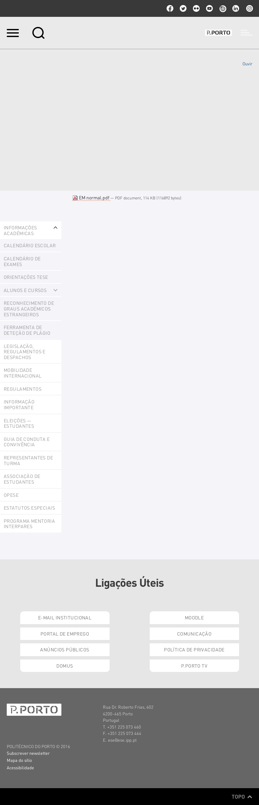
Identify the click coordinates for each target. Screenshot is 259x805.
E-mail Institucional (64, 617)
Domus (64, 666)
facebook (170, 8)
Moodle (194, 617)
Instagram (249, 8)
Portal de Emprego (64, 634)
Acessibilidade (20, 767)
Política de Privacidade (194, 649)
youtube (209, 8)
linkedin (235, 8)
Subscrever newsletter (28, 753)
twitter (183, 8)
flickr (196, 8)
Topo (242, 796)
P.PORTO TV (194, 666)
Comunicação (194, 634)
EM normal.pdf (91, 197)
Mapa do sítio (19, 760)
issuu (222, 8)
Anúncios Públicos (64, 649)
